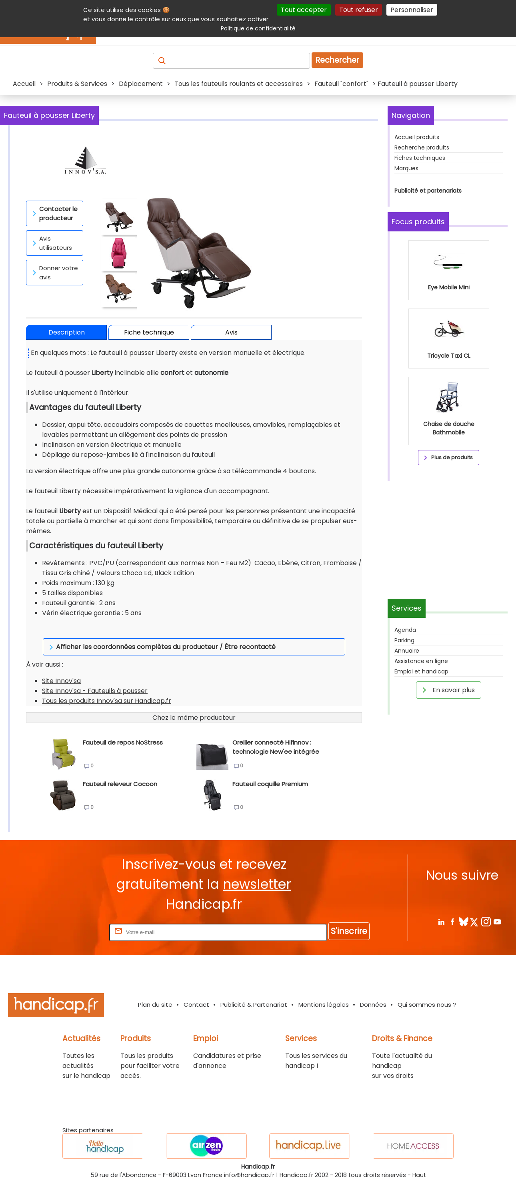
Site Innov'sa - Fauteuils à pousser (95, 676)
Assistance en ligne (421, 661)
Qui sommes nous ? (427, 990)
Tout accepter (304, 9)
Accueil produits (416, 137)
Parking (404, 640)
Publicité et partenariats (428, 191)
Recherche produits (421, 147)
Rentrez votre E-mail (75, 917)
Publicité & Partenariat (253, 990)
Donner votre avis (54, 272)
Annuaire (406, 651)
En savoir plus (447, 690)
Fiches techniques (419, 158)
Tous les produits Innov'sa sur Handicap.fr (106, 686)
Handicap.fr (296, 1161)
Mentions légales (323, 990)
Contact (196, 990)
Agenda (405, 630)
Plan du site (155, 990)
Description (66, 332)
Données (373, 990)
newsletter (257, 870)
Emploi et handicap (421, 671)
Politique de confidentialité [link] (258, 28)
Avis (231, 332)
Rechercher (337, 60)
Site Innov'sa (61, 666)
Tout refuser (358, 9)
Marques (406, 168)
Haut (419, 1161)
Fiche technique (149, 332)
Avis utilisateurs (51, 243)
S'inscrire (349, 917)
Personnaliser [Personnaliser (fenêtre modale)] (411, 9)
